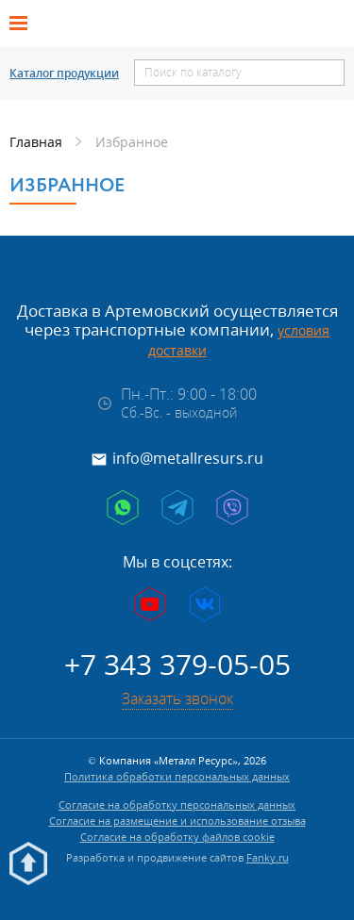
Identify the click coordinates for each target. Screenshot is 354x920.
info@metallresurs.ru (187, 458)
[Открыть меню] (24, 23)
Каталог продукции (64, 73)
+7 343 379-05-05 (177, 664)
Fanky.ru (267, 857)
